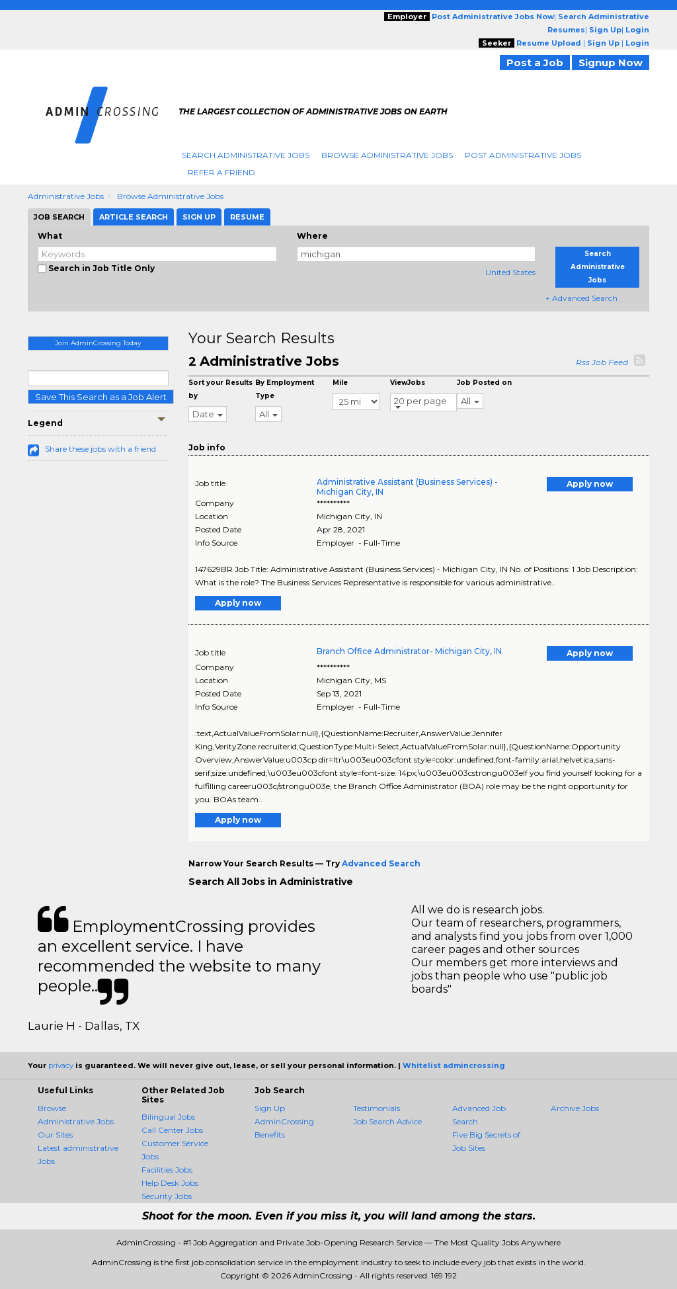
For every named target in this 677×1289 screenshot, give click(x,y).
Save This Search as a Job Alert (101, 397)
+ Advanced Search (581, 298)
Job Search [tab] (59, 217)
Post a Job (534, 62)
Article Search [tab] (133, 217)
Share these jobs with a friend (100, 449)
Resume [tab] (247, 217)
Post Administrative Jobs (523, 155)
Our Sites (55, 1135)
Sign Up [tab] (199, 217)
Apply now (590, 484)
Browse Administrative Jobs (387, 155)
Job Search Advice (387, 1121)
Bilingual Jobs (168, 1117)
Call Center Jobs (172, 1130)
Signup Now (610, 62)
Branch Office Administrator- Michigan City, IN (409, 651)
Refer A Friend (221, 172)
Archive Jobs (575, 1108)
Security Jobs (166, 1196)
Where (312, 236)
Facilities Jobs (166, 1170)
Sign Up (270, 1108)
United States (510, 272)
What (50, 236)
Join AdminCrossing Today (98, 343)
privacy (60, 1065)
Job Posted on (484, 382)
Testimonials (376, 1108)
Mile (340, 382)
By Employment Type (284, 389)
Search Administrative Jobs (245, 155)
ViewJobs (407, 382)
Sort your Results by (220, 389)
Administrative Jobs (66, 196)
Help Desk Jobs (169, 1183)
